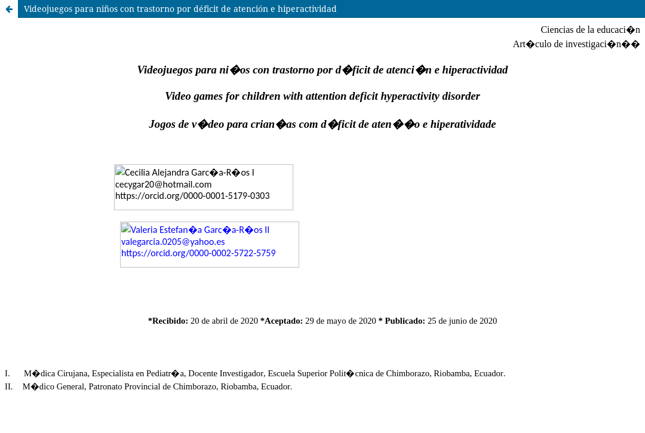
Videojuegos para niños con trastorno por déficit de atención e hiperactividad (180, 8)
